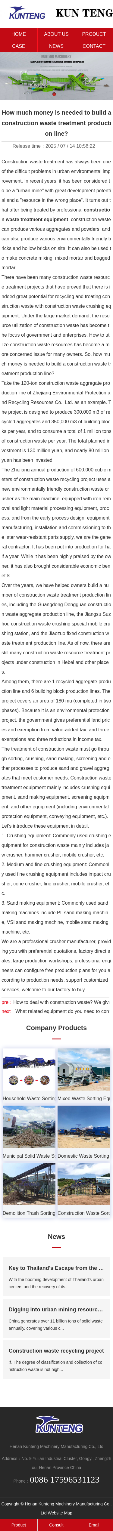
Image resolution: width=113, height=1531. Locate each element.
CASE (18, 46)
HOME (18, 34)
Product (18, 1525)
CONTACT (94, 46)
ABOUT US (56, 34)
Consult (56, 1525)
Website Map (60, 1513)
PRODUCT (94, 34)
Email (94, 1525)
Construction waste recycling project (56, 1351)
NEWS (56, 46)
